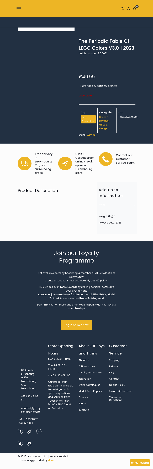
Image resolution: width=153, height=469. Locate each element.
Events (83, 403)
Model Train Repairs (90, 391)
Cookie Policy (117, 385)
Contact (114, 378)
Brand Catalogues (89, 385)
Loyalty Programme (90, 372)
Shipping (114, 360)
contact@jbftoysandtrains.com (30, 409)
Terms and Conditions (115, 399)
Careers (83, 397)
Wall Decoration (88, 119)
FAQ (111, 372)
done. (51, 460)
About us (84, 360)
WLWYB (91, 135)
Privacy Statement (120, 391)
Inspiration (85, 378)
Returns (113, 366)
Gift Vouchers (87, 366)
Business (84, 409)
